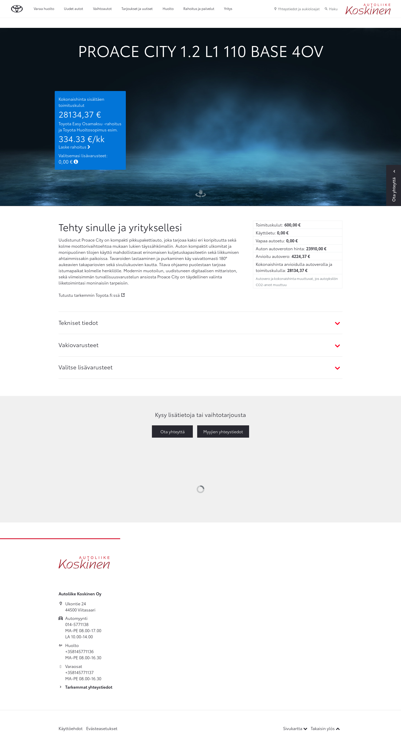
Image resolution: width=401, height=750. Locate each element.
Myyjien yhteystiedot (223, 431)
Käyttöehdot (71, 728)
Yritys (228, 8)
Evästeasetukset (101, 728)
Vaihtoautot (102, 8)
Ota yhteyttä (172, 431)
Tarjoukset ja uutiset (137, 8)
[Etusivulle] (368, 9)
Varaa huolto (44, 8)
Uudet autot (73, 8)
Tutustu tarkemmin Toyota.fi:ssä (89, 295)
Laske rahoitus (74, 147)
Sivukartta (295, 728)
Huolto (168, 8)
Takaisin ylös (325, 728)
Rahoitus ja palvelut (198, 8)
